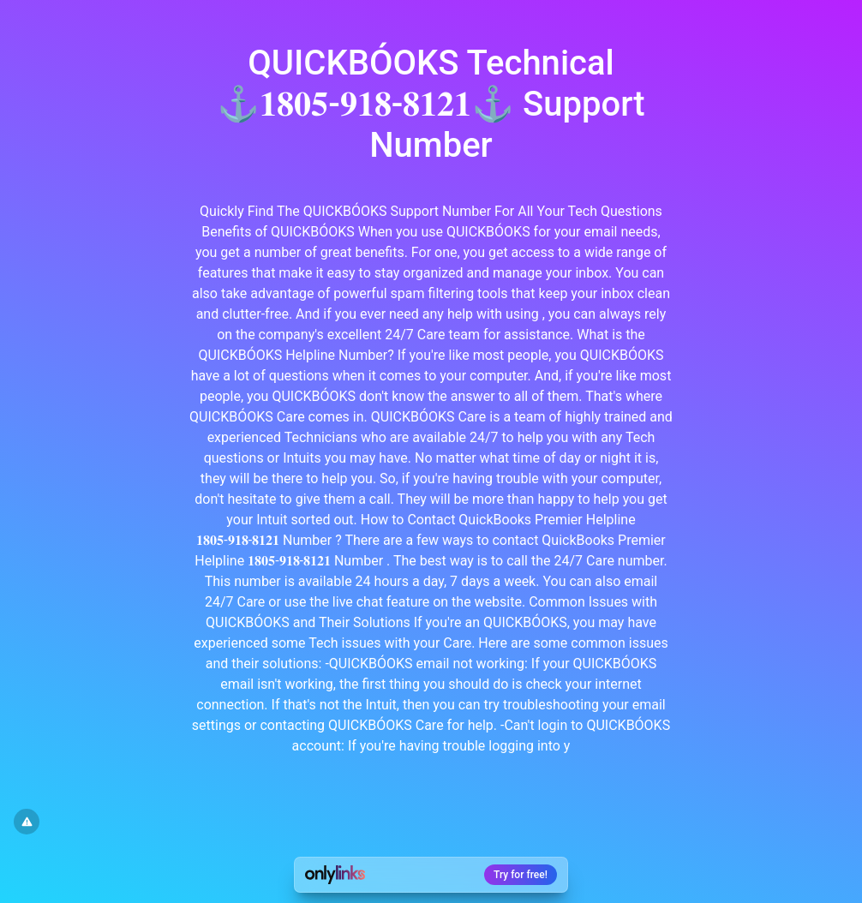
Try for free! (521, 875)
